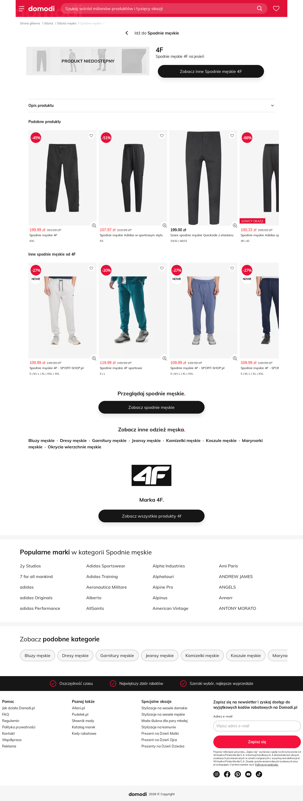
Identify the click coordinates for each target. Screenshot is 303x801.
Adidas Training (102, 576)
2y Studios (30, 565)
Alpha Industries (169, 565)
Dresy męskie (73, 440)
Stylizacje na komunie (158, 727)
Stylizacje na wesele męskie (163, 714)
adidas (27, 587)
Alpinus (160, 597)
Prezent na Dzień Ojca (159, 740)
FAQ (5, 714)
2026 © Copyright (162, 794)
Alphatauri (163, 576)
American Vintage (170, 608)
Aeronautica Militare (106, 587)
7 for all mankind (36, 576)
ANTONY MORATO (237, 608)
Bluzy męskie (41, 440)
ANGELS (227, 587)
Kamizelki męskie (183, 440)
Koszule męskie (221, 440)
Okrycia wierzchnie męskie (74, 446)
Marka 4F (151, 499)
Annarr (226, 597)
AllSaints (95, 608)
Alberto (93, 597)
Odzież (48, 23)
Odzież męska (66, 23)
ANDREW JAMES (236, 576)
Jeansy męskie (146, 440)
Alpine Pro (163, 587)
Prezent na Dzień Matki (160, 733)
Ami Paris (228, 565)
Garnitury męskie (109, 440)
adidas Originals (36, 597)
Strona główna (30, 23)
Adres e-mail (222, 716)
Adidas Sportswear (105, 565)
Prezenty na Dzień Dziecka (162, 746)
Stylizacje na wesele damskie (164, 708)
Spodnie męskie (91, 23)
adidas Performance (40, 608)
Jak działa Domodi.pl (18, 708)
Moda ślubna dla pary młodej (164, 721)
